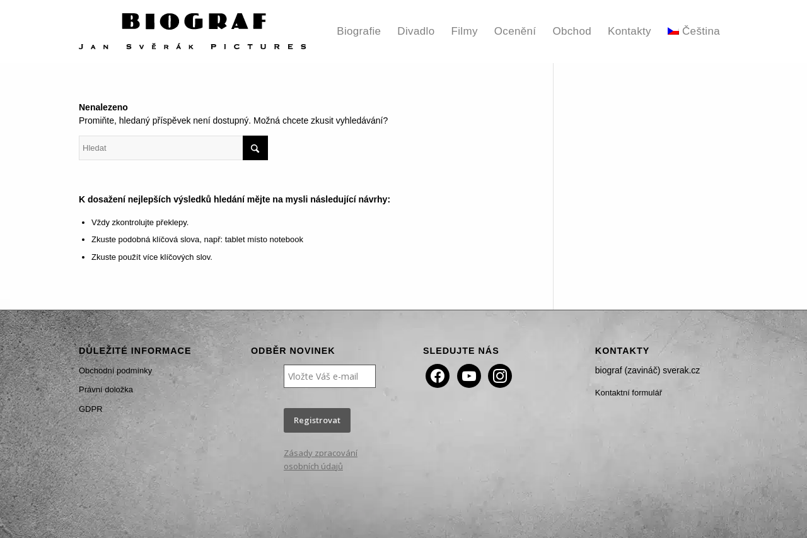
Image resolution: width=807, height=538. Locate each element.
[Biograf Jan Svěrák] (192, 31)
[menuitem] (358, 31)
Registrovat (317, 420)
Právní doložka (106, 389)
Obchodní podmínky (115, 370)
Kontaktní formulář (628, 392)
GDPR (91, 409)
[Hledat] (173, 148)
